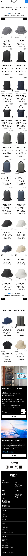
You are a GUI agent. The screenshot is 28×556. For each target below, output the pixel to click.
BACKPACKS (17, 484)
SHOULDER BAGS (18, 485)
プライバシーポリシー (6, 548)
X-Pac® (16, 497)
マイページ (4, 542)
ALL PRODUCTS (5, 482)
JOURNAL (4, 518)
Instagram (7, 467)
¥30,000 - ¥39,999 (6, 504)
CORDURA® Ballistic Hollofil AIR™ (19, 492)
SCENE (3, 490)
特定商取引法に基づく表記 (7, 547)
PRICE (3, 498)
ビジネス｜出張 (17, 7)
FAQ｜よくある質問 (6, 531)
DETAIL (14, 416)
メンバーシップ (5, 529)
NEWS (3, 513)
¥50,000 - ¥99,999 (6, 506)
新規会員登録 (5, 539)
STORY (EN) (4, 516)
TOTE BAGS (17, 486)
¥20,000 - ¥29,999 (6, 502)
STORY (3, 514)
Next (25, 19)
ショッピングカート (6, 544)
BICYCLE (4, 492)
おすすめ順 (14, 13)
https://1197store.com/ (7, 412)
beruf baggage (14, 1)
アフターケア (5, 527)
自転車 (2, 7)
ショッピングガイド (6, 526)
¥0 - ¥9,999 (4, 500)
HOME (2, 5)
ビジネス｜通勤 (8, 7)
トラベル (24, 7)
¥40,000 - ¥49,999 (6, 505)
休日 (12, 9)
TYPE (16, 482)
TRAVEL (3, 494)
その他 (15, 9)
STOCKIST (4, 519)
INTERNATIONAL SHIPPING (7, 532)
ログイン (4, 540)
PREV (3, 19)
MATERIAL (17, 490)
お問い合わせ (5, 545)
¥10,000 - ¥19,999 (6, 501)
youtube (11, 467)
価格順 (18, 13)
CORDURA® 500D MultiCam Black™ (18, 495)
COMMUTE (4, 493)
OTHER (3, 495)
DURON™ (17, 496)
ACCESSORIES (18, 488)
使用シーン (6, 5)
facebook (20, 467)
